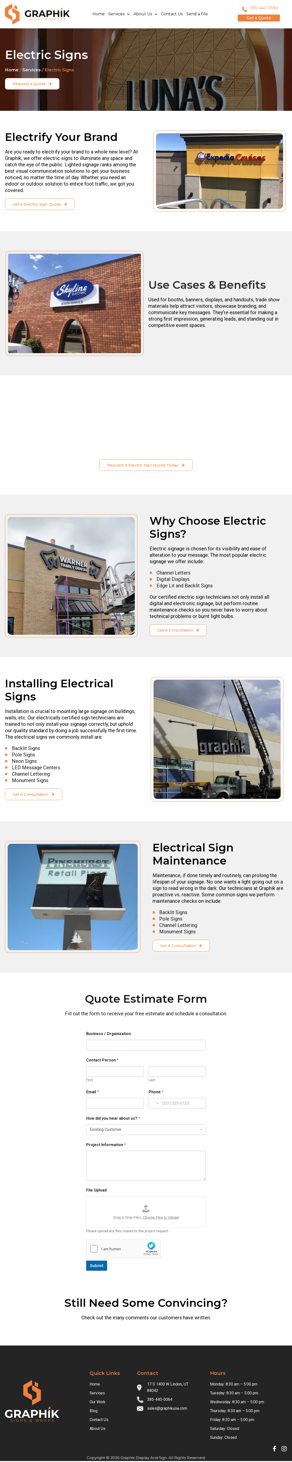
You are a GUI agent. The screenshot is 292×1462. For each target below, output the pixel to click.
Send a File (197, 14)
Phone (156, 1093)
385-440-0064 (264, 7)
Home (99, 14)
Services (119, 14)
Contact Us (172, 14)
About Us (145, 14)
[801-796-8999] (244, 9)
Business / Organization (108, 1034)
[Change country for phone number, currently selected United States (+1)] (154, 1104)
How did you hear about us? (113, 1119)
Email (92, 1093)
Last (152, 1081)
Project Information (106, 1145)
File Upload (96, 1191)
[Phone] (177, 1104)
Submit (96, 1266)
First (89, 1081)
